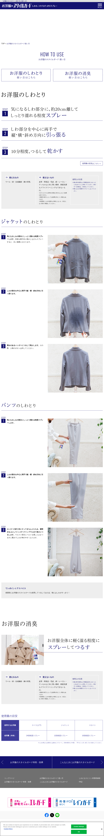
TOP (3, 43)
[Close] (101, 830)
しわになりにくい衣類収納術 (89, 778)
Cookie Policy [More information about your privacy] (8, 830)
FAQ (80, 782)
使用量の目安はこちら (90, 163)
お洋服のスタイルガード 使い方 (51, 778)
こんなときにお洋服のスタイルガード (77, 762)
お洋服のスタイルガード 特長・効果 (17, 782)
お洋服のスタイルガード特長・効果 (26, 762)
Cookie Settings (79, 828)
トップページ (9, 778)
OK (79, 833)
